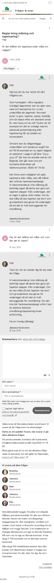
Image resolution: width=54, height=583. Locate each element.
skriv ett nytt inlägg (34, 339)
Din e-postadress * (11, 392)
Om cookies (45, 567)
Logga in (47, 563)
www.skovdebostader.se (14, 2)
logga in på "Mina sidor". (14, 457)
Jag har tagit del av (15, 412)
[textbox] (27, 358)
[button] (45, 375)
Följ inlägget (9, 68)
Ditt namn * (7, 381)
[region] (27, 48)
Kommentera (42, 410)
